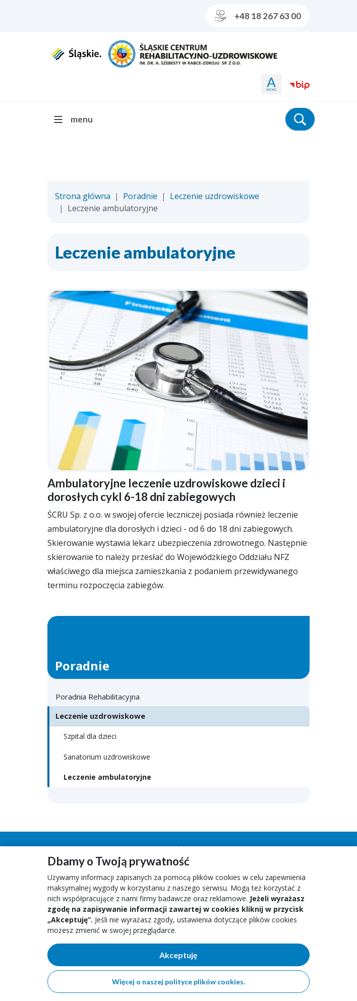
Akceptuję (213, 957)
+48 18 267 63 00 (257, 16)
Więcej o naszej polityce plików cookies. (178, 981)
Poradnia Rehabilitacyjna (97, 697)
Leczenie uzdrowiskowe (214, 196)
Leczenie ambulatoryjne (107, 777)
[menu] (77, 119)
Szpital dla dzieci (90, 736)
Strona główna (82, 196)
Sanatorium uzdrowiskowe (107, 757)
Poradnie (140, 196)
